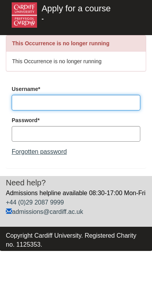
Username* (26, 89)
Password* (26, 120)
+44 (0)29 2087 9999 (35, 202)
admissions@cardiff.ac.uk (47, 211)
